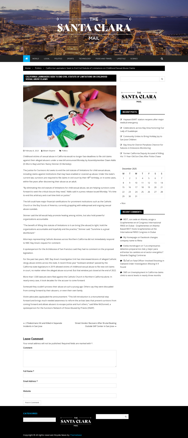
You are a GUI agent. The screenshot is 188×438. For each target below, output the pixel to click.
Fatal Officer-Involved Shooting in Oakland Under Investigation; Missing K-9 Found (142, 263)
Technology (85, 58)
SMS (125, 272)
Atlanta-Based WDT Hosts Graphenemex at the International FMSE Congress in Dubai (140, 228)
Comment (27, 347)
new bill (62, 160)
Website (27, 391)
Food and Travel (104, 58)
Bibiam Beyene (49, 150)
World (35, 58)
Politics (58, 58)
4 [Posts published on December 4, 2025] (142, 178)
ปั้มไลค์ (126, 260)
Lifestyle (121, 58)
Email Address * (30, 381)
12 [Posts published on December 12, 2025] (149, 182)
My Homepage (130, 237)
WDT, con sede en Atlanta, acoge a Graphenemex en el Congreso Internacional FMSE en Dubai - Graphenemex (140, 222)
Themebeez (76, 435)
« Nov (122, 203)
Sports (70, 58)
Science (134, 58)
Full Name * (28, 371)
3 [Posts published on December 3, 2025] (136, 178)
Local (46, 58)
